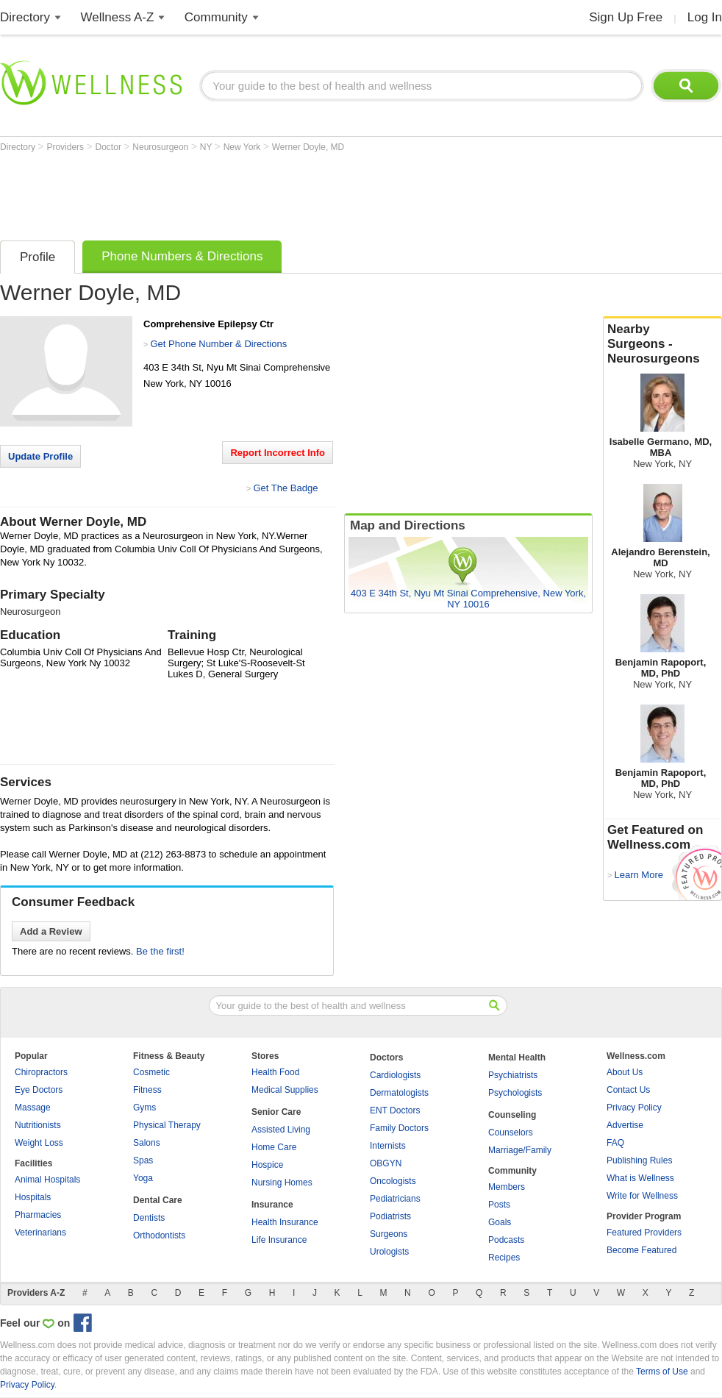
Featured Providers (644, 1232)
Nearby (662, 344)
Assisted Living (280, 1129)
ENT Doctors (395, 1110)
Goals (499, 1222)
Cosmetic (151, 1072)
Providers (66, 147)
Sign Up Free (625, 17)
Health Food (275, 1072)
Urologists (389, 1252)
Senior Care (276, 1112)
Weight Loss (39, 1143)
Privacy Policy (634, 1107)
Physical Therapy (167, 1125)
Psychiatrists (512, 1075)
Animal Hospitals (47, 1179)
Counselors (510, 1132)
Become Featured (641, 1250)
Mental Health (517, 1057)
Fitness (147, 1090)
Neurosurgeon (161, 147)
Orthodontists (159, 1235)
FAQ (615, 1143)
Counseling (512, 1115)
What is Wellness (640, 1178)
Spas (143, 1160)
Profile (37, 257)
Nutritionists (38, 1125)
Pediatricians (395, 1199)
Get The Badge (285, 487)
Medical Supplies (284, 1090)
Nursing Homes (281, 1182)
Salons (146, 1143)
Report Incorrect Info (277, 452)
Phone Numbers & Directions (181, 256)
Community (216, 17)
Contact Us (628, 1090)
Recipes (504, 1257)
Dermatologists (399, 1093)
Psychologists (515, 1093)
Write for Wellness (642, 1196)
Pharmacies (38, 1215)
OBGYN (385, 1163)
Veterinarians (40, 1232)
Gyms (144, 1107)
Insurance (272, 1204)
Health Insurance (284, 1222)
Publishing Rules (639, 1160)
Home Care (273, 1147)
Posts (499, 1204)
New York (243, 147)
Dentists (149, 1218)
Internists (388, 1146)
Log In (704, 17)
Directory (25, 17)
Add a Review (51, 931)
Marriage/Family (519, 1150)
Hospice (267, 1165)
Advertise (625, 1125)
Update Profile (40, 456)
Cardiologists (395, 1075)
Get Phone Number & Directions (218, 343)
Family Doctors (399, 1128)
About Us (625, 1072)
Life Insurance (279, 1240)
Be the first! (160, 951)
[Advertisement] (267, 193)
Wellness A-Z (117, 17)
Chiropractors (41, 1072)
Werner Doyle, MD (308, 147)
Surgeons (388, 1234)
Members (506, 1187)
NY (207, 147)
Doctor (110, 147)
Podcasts (506, 1240)
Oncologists (393, 1181)
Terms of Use (662, 1371)
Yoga (143, 1178)
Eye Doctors (38, 1090)
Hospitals (33, 1197)
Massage (33, 1107)
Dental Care (157, 1200)
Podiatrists (390, 1216)
